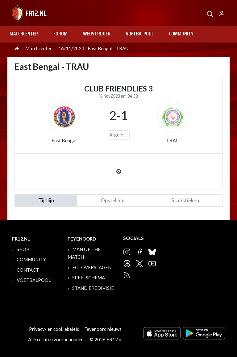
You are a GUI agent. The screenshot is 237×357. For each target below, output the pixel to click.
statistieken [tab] (185, 200)
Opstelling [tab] (113, 200)
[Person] (221, 12)
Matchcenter (24, 34)
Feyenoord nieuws (103, 329)
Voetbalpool (140, 34)
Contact (28, 270)
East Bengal (64, 140)
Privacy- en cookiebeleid (54, 329)
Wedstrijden (96, 34)
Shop (23, 249)
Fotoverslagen (91, 267)
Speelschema (88, 277)
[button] (210, 13)
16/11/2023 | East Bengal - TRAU (93, 48)
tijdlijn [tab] (46, 200)
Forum (60, 34)
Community (181, 34)
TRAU (173, 140)
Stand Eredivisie (93, 288)
